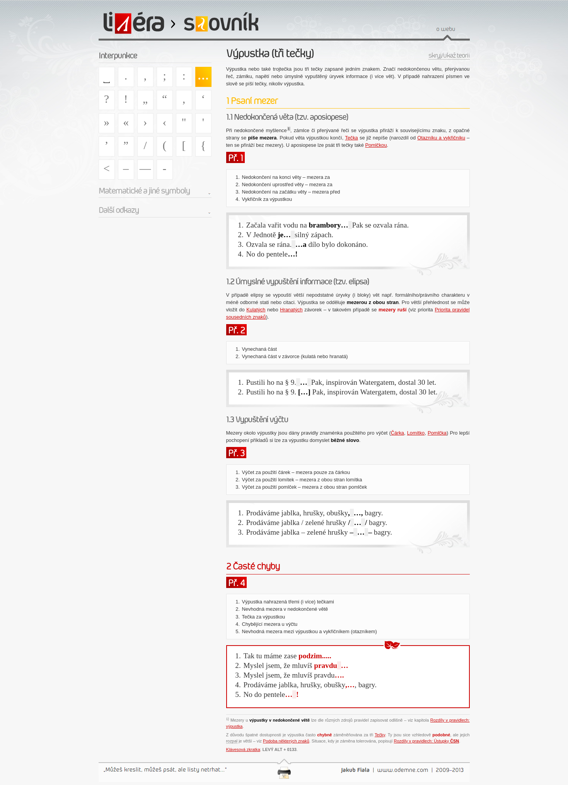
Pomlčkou (376, 145)
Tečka (351, 138)
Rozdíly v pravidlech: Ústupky (426, 741)
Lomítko (416, 433)
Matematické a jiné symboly (144, 190)
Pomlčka (437, 433)
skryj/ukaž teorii (449, 55)
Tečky (380, 734)
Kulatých (255, 310)
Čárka (397, 433)
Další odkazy (119, 210)
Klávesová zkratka (243, 749)
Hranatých (291, 310)
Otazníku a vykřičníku (441, 138)
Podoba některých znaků (286, 741)
